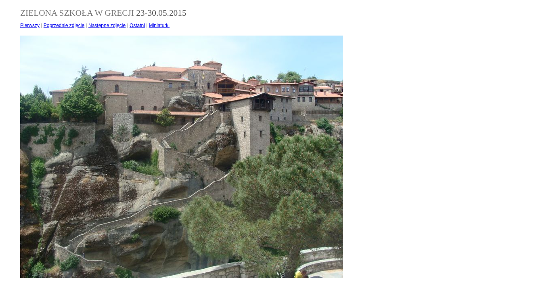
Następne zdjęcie (107, 25)
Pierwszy (30, 25)
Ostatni (137, 25)
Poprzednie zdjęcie (64, 25)
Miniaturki (159, 25)
